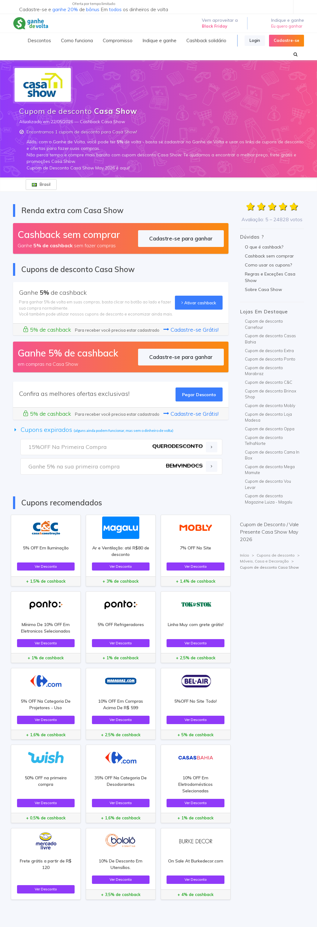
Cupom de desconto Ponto (270, 358)
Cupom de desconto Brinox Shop (270, 394)
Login (255, 40)
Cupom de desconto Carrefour (264, 324)
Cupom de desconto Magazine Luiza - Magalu (268, 498)
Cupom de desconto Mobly (270, 405)
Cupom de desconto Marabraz (264, 370)
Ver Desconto (46, 566)
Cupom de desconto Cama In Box (272, 455)
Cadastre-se (286, 40)
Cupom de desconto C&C (268, 382)
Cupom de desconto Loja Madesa (268, 417)
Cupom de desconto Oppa (269, 428)
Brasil (41, 184)
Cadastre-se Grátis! (191, 329)
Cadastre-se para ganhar (181, 238)
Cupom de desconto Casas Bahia (270, 338)
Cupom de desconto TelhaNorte (264, 440)
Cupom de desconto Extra (269, 350)
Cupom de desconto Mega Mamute (270, 469)
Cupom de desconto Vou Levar (268, 484)
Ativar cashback (198, 302)
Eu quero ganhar (286, 26)
